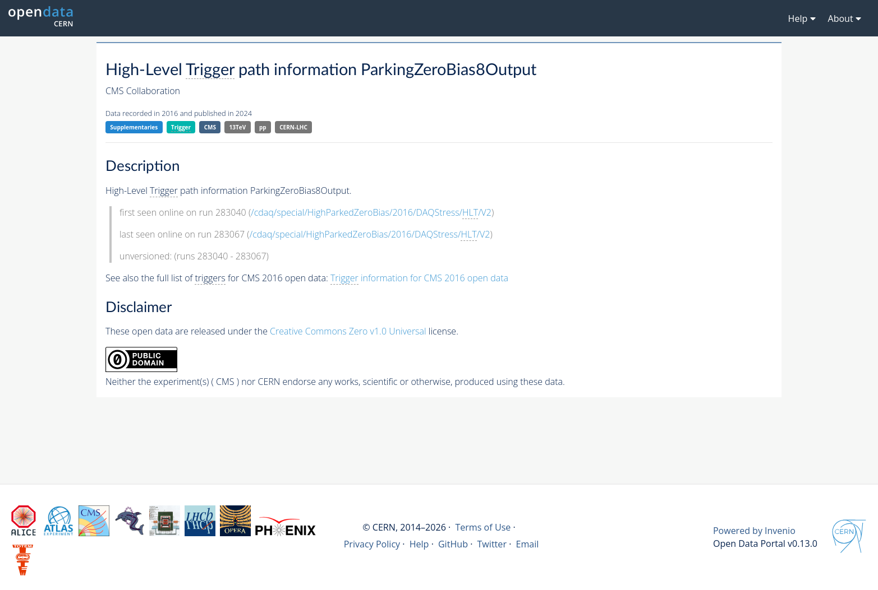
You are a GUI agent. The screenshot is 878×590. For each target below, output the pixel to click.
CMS (210, 127)
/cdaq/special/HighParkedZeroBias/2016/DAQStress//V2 (371, 212)
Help (419, 544)
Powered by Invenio (754, 530)
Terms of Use (483, 527)
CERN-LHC (293, 127)
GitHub (453, 544)
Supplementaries (134, 127)
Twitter (492, 544)
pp (262, 127)
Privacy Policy (372, 544)
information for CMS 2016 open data (419, 278)
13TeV (237, 127)
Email (527, 544)
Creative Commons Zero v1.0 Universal (348, 331)
